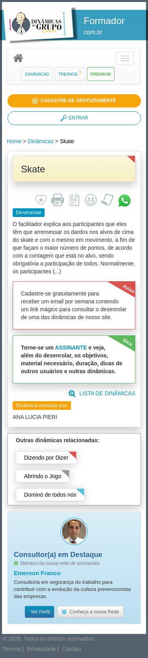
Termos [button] (12, 649)
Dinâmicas (37, 74)
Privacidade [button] (41, 649)
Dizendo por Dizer (46, 457)
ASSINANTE (71, 347)
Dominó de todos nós (50, 495)
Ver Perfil (39, 612)
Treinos (69, 74)
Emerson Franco (37, 573)
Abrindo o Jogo (42, 476)
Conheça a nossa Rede (90, 612)
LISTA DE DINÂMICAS (102, 393)
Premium (100, 74)
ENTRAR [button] (74, 118)
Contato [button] (71, 649)
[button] (125, 58)
